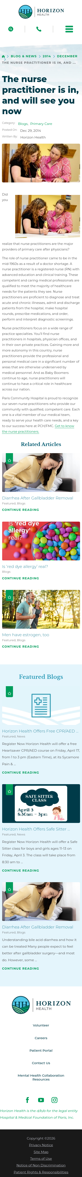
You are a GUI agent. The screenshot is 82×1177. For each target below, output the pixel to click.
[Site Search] (10, 28)
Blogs (23, 124)
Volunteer (41, 1025)
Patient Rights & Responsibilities (41, 1174)
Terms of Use (41, 1160)
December (67, 56)
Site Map (41, 1153)
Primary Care (41, 124)
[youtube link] (41, 1101)
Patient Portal (41, 1051)
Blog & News (24, 56)
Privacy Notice (41, 1147)
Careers (40, 1038)
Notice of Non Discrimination (41, 1167)
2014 (47, 56)
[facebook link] (27, 1101)
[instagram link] (54, 1101)
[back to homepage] (3, 56)
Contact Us (41, 1064)
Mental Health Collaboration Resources (41, 1079)
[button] (69, 29)
